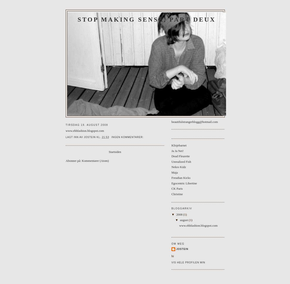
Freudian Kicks (180, 178)
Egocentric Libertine (184, 183)
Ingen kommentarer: (128, 137)
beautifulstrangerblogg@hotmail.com (194, 122)
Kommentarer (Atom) (95, 161)
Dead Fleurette (180, 156)
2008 (179, 214)
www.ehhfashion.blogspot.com (85, 131)
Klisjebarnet (179, 145)
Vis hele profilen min (188, 262)
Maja (174, 172)
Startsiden (115, 152)
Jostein (182, 249)
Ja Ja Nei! (177, 151)
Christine (177, 194)
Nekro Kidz (178, 167)
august (184, 220)
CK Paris (177, 188)
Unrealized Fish (181, 161)
